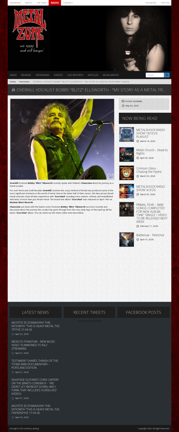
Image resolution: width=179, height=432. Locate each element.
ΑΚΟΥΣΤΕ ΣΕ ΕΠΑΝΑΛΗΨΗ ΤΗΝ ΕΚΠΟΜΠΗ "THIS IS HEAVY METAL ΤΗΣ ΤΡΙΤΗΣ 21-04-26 (35, 326)
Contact (68, 2)
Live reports (75, 75)
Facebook (151, 2)
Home (13, 81)
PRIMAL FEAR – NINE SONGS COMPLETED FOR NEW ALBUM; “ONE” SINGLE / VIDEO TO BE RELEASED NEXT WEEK (152, 213)
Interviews (43, 75)
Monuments (111, 75)
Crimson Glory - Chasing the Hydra (149, 170)
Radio (55, 2)
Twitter (165, 2)
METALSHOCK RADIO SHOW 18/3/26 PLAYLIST (150, 133)
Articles (93, 75)
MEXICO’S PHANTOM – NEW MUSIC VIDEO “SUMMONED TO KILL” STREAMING (33, 345)
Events (58, 75)
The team (41, 2)
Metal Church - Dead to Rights (152, 151)
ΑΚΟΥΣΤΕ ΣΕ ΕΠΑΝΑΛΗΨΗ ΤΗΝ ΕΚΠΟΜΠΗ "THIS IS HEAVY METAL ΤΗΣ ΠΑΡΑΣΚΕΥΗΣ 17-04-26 (35, 409)
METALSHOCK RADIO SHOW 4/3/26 (150, 188)
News (13, 75)
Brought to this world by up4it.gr (24, 428)
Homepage (15, 2)
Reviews (26, 75)
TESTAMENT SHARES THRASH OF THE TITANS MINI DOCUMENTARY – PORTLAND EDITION (34, 364)
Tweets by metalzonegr (89, 320)
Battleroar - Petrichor (150, 235)
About (28, 2)
